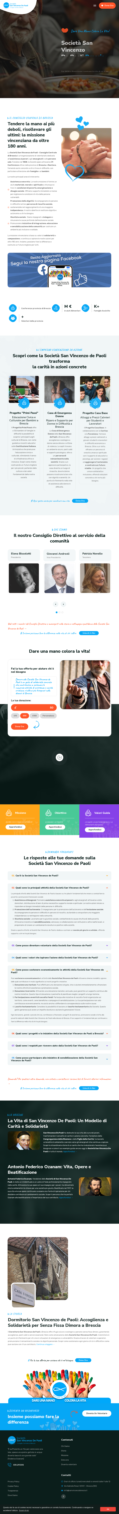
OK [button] (108, 1509)
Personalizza (48, 716)
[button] (56, 612)
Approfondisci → (70, 1151)
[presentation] (55, 604)
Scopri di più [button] (24, 1510)
